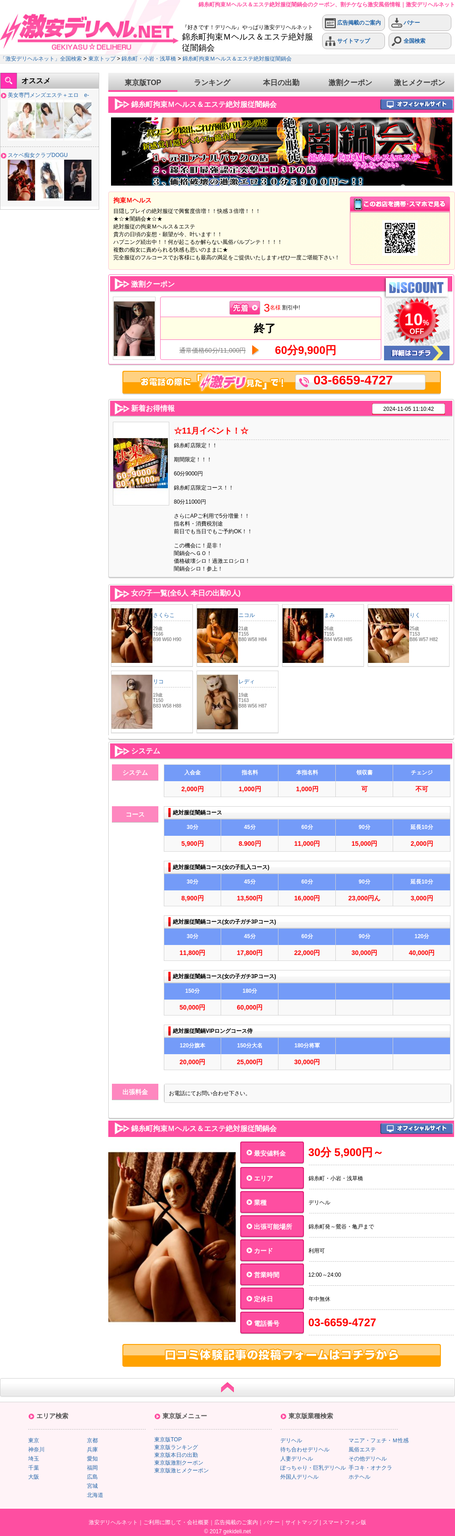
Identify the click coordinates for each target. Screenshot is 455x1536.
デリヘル (291, 1440)
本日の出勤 (281, 82)
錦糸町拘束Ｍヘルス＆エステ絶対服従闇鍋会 (237, 59)
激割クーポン (350, 82)
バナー (405, 23)
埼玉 (33, 1458)
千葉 (33, 1468)
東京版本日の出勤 (176, 1455)
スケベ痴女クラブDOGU (38, 155)
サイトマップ (347, 41)
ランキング (212, 82)
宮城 (92, 1486)
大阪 (33, 1477)
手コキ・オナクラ (370, 1468)
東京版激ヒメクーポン (181, 1470)
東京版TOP (143, 82)
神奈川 (36, 1449)
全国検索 (408, 41)
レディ (246, 681)
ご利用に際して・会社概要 (176, 1522)
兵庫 (92, 1449)
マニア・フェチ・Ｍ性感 (379, 1440)
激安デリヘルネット (113, 1522)
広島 (92, 1477)
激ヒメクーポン (419, 82)
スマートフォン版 (344, 1522)
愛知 (92, 1458)
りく (415, 615)
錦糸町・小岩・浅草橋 (148, 59)
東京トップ (102, 59)
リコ (158, 681)
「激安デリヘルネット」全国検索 (41, 59)
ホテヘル (359, 1477)
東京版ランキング (176, 1447)
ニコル (246, 615)
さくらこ (164, 615)
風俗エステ (362, 1449)
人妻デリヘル (296, 1458)
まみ (329, 615)
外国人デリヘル (299, 1477)
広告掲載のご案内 (353, 23)
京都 (92, 1440)
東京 (33, 1440)
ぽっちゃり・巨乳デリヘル (313, 1468)
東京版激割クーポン (178, 1463)
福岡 (92, 1468)
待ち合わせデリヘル (304, 1449)
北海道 (95, 1495)
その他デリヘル (368, 1458)
